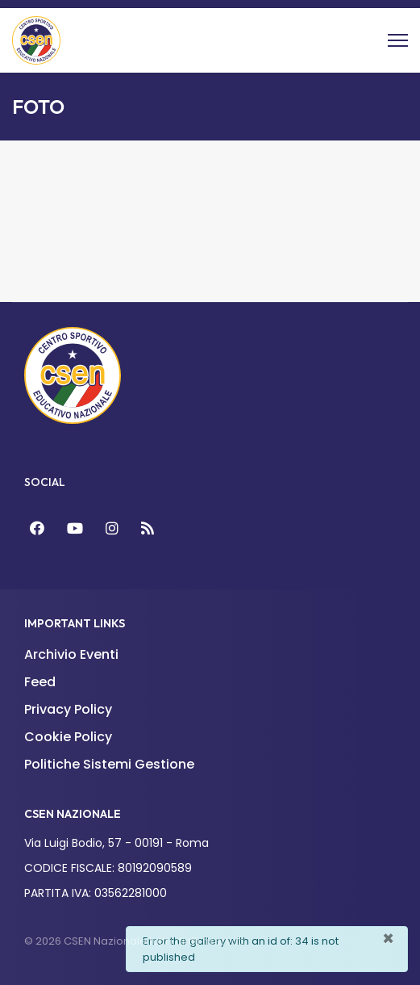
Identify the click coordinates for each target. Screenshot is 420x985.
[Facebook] (37, 528)
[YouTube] (75, 528)
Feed (40, 682)
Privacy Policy (68, 709)
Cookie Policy (68, 736)
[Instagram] (112, 528)
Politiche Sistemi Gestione (109, 764)
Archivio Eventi (71, 654)
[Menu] (398, 40)
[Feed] (147, 528)
